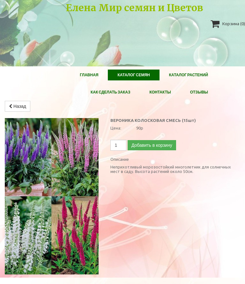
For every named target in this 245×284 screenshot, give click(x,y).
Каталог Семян (133, 74)
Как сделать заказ (110, 92)
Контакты (160, 92)
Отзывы (199, 92)
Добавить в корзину (151, 145)
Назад (17, 106)
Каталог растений (188, 74)
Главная (89, 74)
